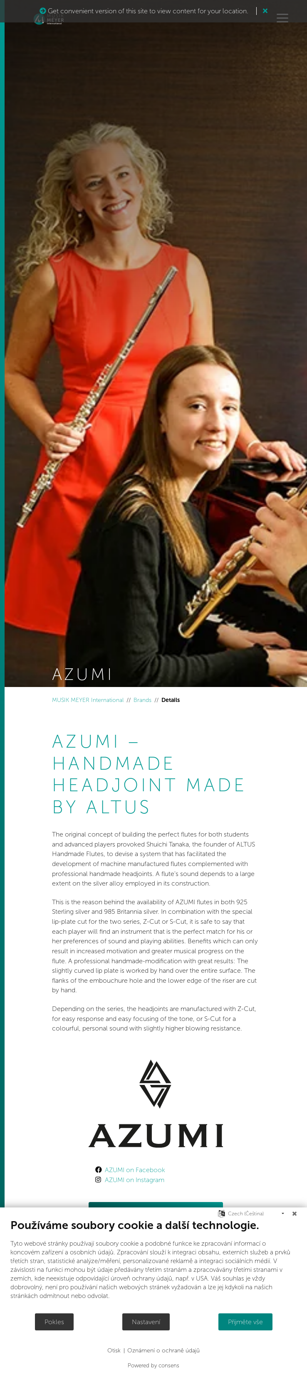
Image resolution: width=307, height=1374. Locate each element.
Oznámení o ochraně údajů (163, 1350)
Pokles (54, 1322)
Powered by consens (153, 1365)
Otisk (114, 1350)
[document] (153, 1265)
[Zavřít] (294, 1213)
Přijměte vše (245, 1322)
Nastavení (146, 1322)
